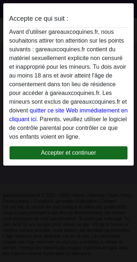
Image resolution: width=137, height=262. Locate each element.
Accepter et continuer (68, 153)
